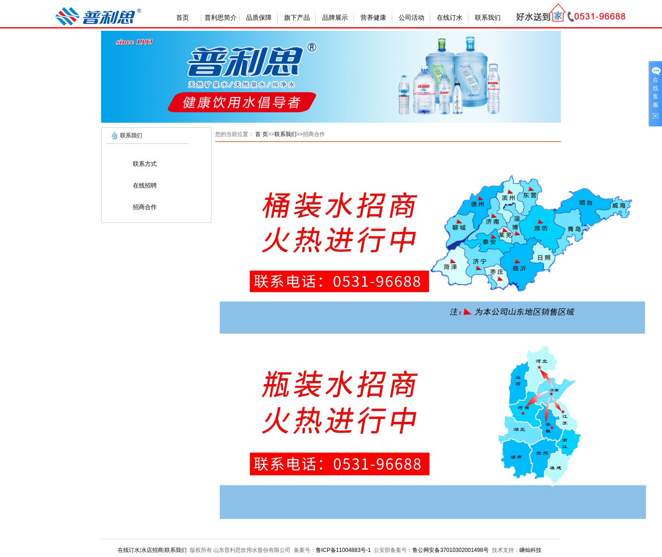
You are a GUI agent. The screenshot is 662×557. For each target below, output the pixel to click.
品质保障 (259, 17)
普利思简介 (221, 17)
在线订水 (449, 17)
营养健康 (373, 17)
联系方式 (145, 163)
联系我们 (488, 17)
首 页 (261, 134)
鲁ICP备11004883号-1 (343, 550)
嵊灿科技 (530, 550)
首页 (182, 17)
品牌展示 (335, 17)
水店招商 (152, 550)
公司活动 (411, 17)
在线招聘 (145, 185)
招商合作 (145, 207)
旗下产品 (297, 17)
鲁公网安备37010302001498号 (450, 550)
